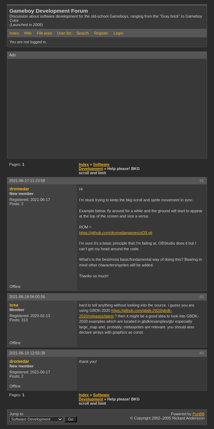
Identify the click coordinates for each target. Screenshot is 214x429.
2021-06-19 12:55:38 (27, 353)
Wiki (28, 33)
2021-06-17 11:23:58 (27, 180)
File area (44, 33)
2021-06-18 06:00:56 (27, 297)
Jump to (43, 417)
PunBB (199, 414)
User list (64, 33)
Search (82, 33)
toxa (13, 305)
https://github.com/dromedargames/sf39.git (116, 233)
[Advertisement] (110, 108)
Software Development (94, 166)
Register (101, 33)
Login (118, 33)
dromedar (19, 189)
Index (14, 33)
